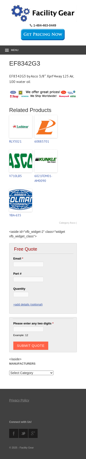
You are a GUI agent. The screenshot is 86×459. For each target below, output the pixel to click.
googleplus (33, 433)
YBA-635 (15, 215)
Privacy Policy (19, 400)
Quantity (19, 288)
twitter (23, 433)
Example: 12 (20, 335)
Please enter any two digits (33, 323)
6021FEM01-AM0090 (43, 178)
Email (18, 258)
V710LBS (15, 176)
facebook (13, 433)
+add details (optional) (28, 304)
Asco (72, 222)
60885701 (41, 141)
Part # (17, 273)
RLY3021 (15, 141)
